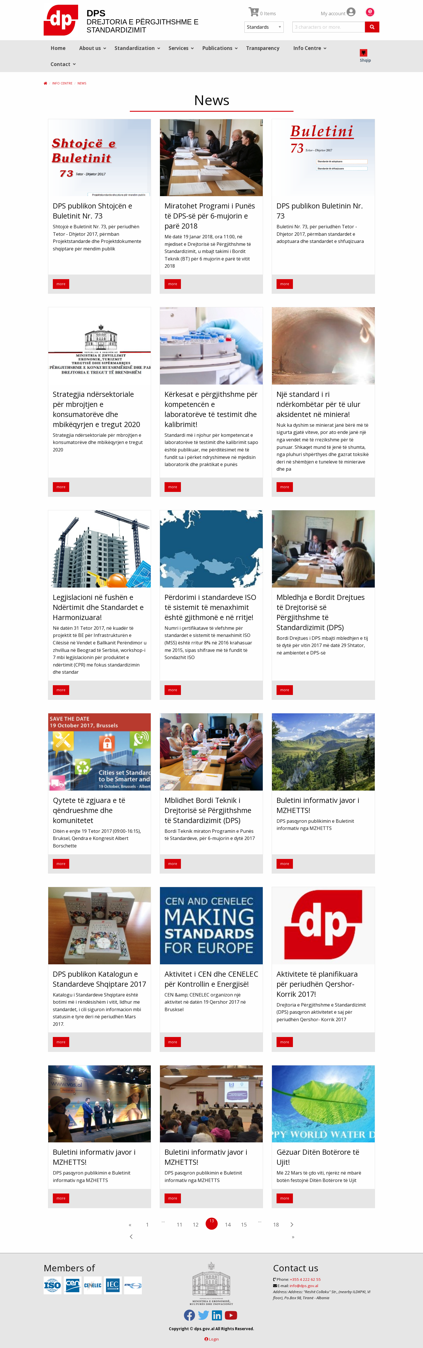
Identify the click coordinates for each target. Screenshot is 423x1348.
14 (228, 1224)
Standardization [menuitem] (135, 48)
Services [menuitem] (178, 48)
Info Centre (62, 83)
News (82, 83)
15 (244, 1224)
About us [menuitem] (90, 48)
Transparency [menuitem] (262, 48)
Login (214, 1339)
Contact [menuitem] (60, 64)
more (61, 283)
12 (195, 1224)
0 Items (262, 13)
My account (338, 13)
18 (276, 1224)
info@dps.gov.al (304, 1285)
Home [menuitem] (58, 48)
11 (179, 1224)
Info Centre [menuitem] (307, 48)
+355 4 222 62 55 (305, 1279)
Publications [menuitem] (217, 48)
